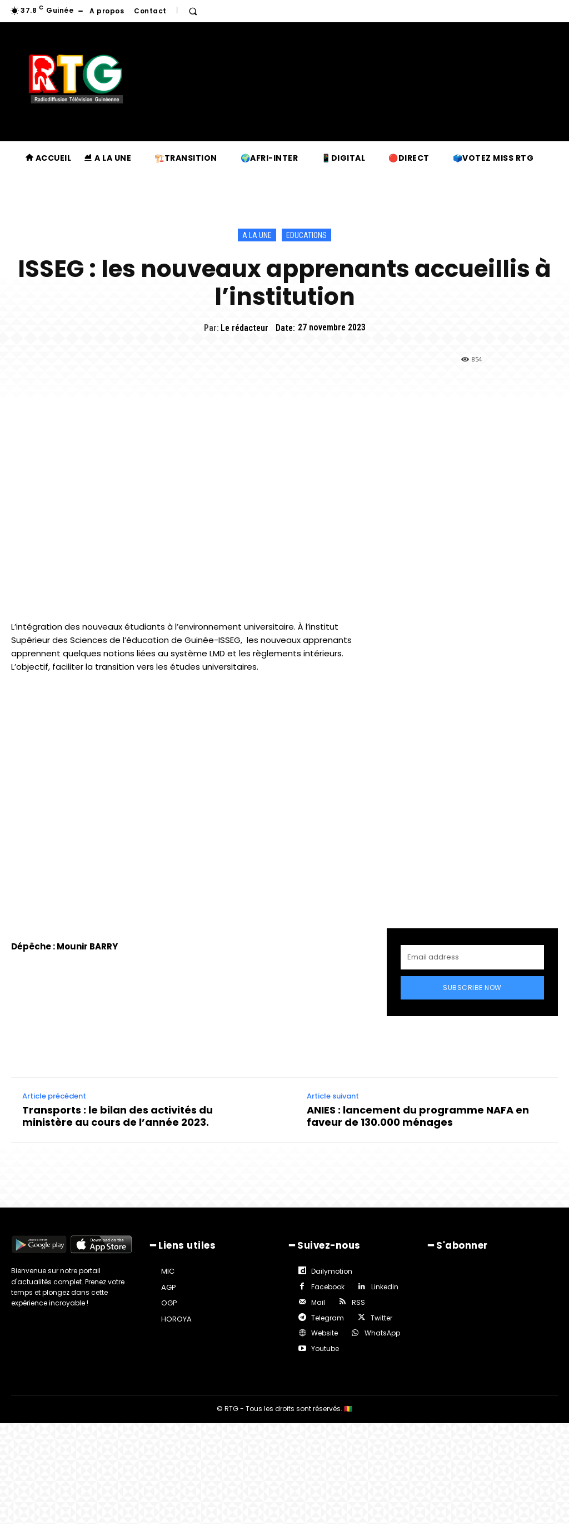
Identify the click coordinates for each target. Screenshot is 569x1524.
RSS (356, 1299)
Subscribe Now (472, 987)
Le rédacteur (244, 328)
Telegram (326, 1314)
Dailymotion (330, 1270)
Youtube (324, 1344)
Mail (317, 1299)
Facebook (326, 1285)
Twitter (380, 1314)
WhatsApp (380, 1329)
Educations (306, 235)
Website (323, 1329)
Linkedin (383, 1285)
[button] (193, 11)
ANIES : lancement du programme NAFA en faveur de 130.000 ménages (418, 1117)
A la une (257, 235)
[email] (472, 957)
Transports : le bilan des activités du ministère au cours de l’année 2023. (117, 1117)
